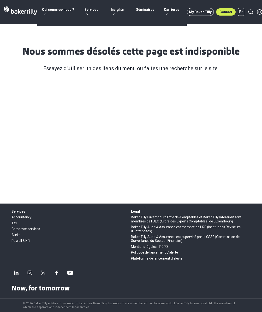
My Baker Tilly (200, 12)
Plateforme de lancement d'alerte (156, 258)
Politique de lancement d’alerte (154, 252)
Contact (226, 12)
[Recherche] (250, 12)
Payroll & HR (21, 241)
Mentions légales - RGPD (149, 247)
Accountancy (21, 217)
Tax (14, 223)
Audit (16, 235)
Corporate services (26, 229)
